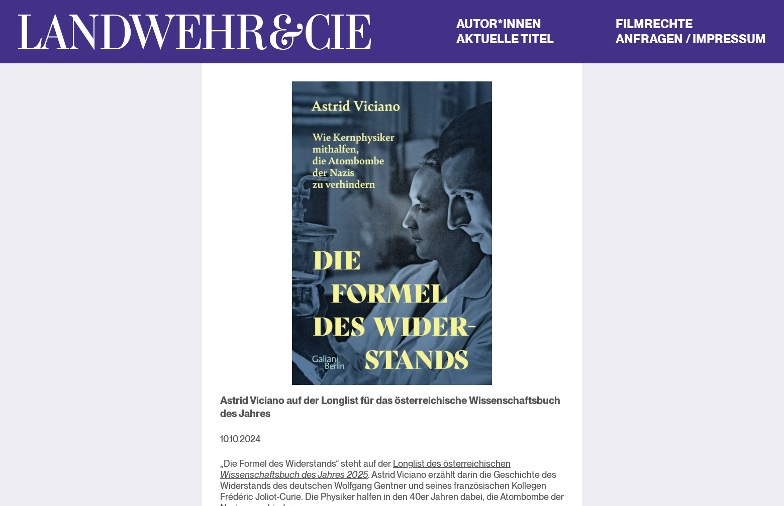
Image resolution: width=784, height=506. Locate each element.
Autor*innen (498, 24)
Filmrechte (654, 24)
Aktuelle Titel (505, 39)
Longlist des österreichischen (365, 469)
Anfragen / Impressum (691, 39)
